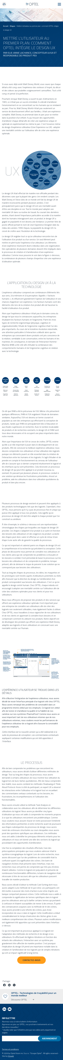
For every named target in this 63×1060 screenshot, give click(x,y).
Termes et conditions (10, 1049)
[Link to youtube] (9, 1009)
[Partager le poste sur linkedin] (9, 985)
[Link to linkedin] (4, 1009)
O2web (11, 1056)
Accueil (5, 26)
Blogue (12, 26)
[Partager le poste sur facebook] (4, 985)
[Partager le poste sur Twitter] (14, 985)
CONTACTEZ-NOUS (31, 960)
